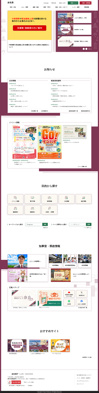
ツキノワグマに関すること (17, 85)
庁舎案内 (30, 385)
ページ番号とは (87, 227)
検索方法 (45, 227)
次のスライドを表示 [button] (86, 49)
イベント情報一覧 (82, 166)
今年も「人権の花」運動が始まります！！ (63, 85)
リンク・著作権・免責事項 (83, 378)
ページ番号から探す (60, 224)
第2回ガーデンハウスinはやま (60, 90)
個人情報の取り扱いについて (84, 375)
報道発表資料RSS (85, 111)
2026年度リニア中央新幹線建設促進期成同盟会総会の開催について (69, 106)
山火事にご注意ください (17, 96)
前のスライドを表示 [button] (84, 49)
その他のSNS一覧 (82, 307)
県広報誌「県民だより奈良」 (81, 41)
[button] (45, 3)
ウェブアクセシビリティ (83, 381)
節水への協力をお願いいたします (19, 101)
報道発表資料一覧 (73, 111)
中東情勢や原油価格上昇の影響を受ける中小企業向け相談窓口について (29, 46)
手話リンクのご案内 (29, 382)
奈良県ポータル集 (78, 29)
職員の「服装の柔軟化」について (19, 106)
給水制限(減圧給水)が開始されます (19, 90)
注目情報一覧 (34, 111)
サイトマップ (80, 384)
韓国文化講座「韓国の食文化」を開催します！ (64, 96)
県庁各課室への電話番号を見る (17, 385)
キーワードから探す (16, 224)
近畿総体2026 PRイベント (59, 101)
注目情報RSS (44, 111)
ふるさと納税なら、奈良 (80, 17)
